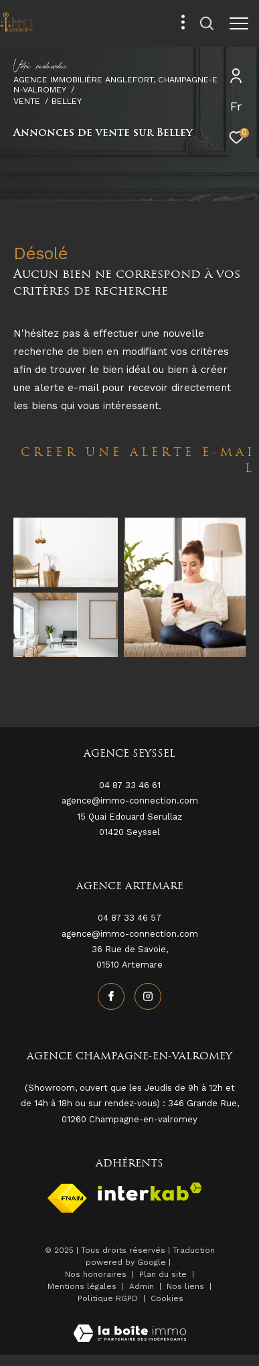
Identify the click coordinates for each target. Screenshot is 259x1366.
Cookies (167, 1298)
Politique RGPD (108, 1298)
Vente (26, 101)
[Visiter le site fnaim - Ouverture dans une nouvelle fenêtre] (67, 1198)
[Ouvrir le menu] (239, 23)
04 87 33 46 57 (129, 918)
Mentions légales (83, 1286)
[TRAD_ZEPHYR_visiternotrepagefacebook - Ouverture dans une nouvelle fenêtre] (111, 996)
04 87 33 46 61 (130, 785)
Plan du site (164, 1274)
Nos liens (187, 1286)
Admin (143, 1286)
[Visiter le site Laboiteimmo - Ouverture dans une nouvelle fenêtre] (130, 1324)
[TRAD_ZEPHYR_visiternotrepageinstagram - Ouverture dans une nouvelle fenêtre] (148, 996)
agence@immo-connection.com (130, 934)
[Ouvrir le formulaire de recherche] (206, 23)
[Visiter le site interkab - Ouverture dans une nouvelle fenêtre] (150, 1192)
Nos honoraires (95, 1274)
